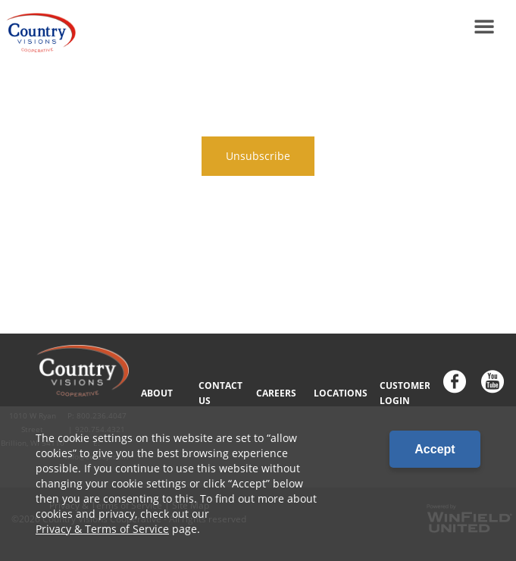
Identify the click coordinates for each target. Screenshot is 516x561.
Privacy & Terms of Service (102, 529)
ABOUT (157, 393)
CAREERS (276, 393)
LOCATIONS (340, 393)
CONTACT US (220, 393)
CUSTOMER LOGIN (405, 393)
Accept (434, 449)
